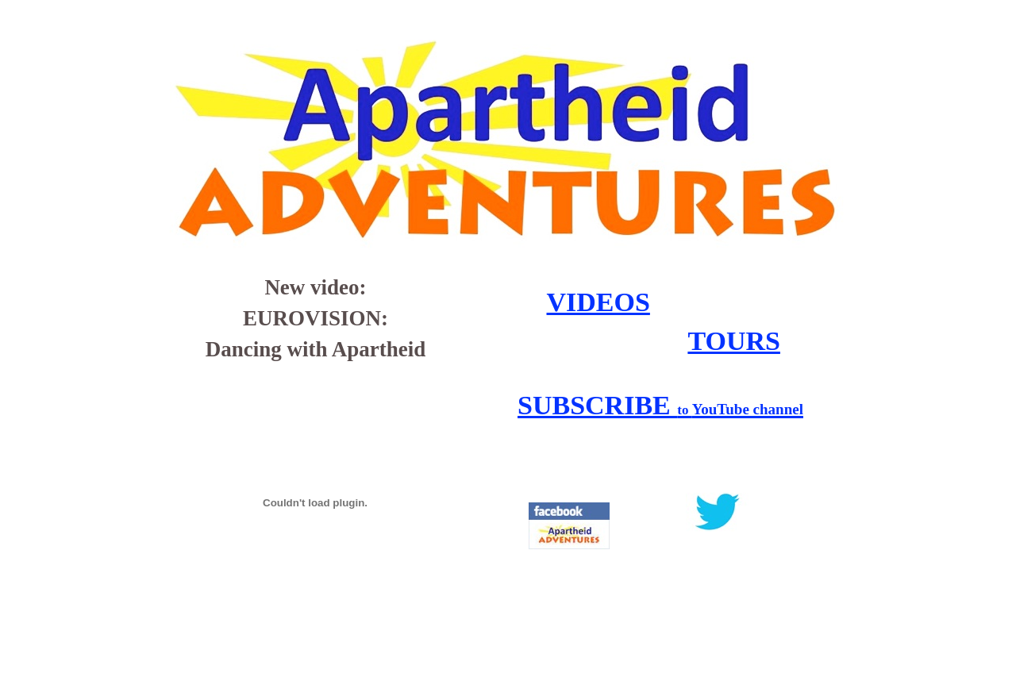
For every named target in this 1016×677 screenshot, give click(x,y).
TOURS (733, 341)
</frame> (739, 599)
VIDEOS (598, 302)
